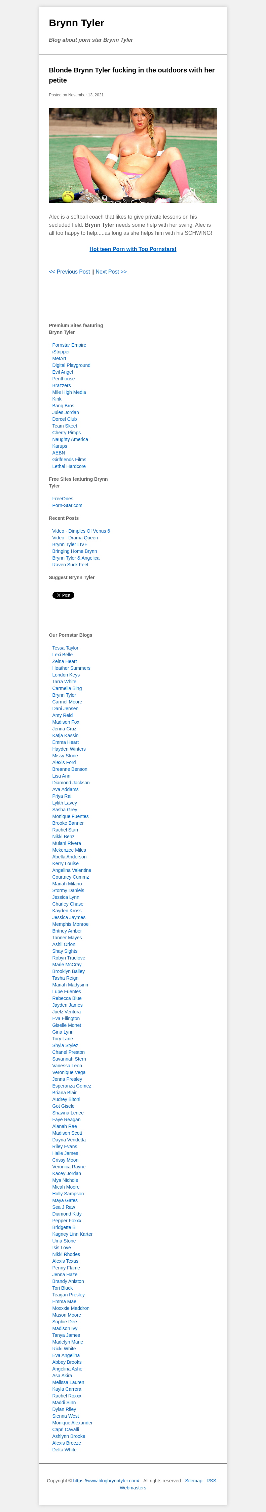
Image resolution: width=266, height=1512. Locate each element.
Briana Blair (64, 1092)
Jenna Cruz (64, 728)
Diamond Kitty (67, 1214)
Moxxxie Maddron (71, 1308)
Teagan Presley (68, 1294)
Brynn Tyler (77, 22)
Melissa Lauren (68, 1382)
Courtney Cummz (70, 877)
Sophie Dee (64, 1321)
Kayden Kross (67, 910)
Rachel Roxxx (66, 1395)
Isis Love (61, 1247)
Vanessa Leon (67, 1065)
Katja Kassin (65, 735)
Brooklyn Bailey (68, 971)
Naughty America (70, 439)
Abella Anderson (69, 856)
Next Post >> (111, 272)
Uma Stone (64, 1240)
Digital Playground (71, 365)
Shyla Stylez (65, 1045)
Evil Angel (62, 372)
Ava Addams (65, 789)
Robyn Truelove (68, 957)
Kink (57, 399)
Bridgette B (64, 1227)
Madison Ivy (65, 1328)
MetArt (59, 358)
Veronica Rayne (69, 1166)
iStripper (61, 351)
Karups (59, 446)
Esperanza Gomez (71, 1086)
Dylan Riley (64, 1409)
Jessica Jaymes (69, 917)
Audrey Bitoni (66, 1099)
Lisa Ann (61, 776)
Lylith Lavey (64, 803)
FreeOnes (62, 498)
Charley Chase (68, 904)
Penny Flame (66, 1267)
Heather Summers (71, 668)
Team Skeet (64, 426)
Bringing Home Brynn (74, 551)
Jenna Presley (67, 1079)
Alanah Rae (64, 1126)
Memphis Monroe (70, 924)
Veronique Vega (69, 1072)
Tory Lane (62, 1038)
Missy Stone (65, 755)
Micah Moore (66, 1187)
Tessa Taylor (65, 648)
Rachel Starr (65, 829)
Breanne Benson (69, 769)
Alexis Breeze (66, 1443)
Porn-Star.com (67, 505)
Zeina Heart (64, 661)
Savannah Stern (69, 1059)
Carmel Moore (67, 701)
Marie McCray (67, 964)
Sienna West (65, 1416)
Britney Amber (67, 931)
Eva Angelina (66, 1355)
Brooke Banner (68, 823)
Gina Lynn (63, 1032)
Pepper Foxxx (66, 1220)
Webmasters (133, 1487)
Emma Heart (65, 742)
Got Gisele (63, 1106)
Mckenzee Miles (69, 850)
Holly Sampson (68, 1193)
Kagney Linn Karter (72, 1234)
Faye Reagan (66, 1119)
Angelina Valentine (71, 870)
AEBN (58, 452)
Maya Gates (65, 1200)
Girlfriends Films (69, 459)
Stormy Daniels (68, 890)
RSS (211, 1480)
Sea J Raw (63, 1207)
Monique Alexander (72, 1422)
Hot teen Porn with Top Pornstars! (132, 249)
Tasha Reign (65, 978)
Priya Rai (62, 796)
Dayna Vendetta (69, 1139)
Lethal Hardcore (69, 466)
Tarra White (64, 681)
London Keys (66, 675)
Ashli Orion (63, 944)
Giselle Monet (66, 1025)
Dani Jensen (65, 708)
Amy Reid (62, 715)
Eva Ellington (66, 1018)
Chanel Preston (68, 1052)
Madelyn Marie (67, 1342)
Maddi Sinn (64, 1402)
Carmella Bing (67, 688)
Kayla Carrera (66, 1389)
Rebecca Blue (67, 998)
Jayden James (67, 1005)
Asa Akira (62, 1375)
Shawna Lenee (68, 1112)
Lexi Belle (62, 654)
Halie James (65, 1153)
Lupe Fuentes (66, 991)
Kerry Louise (65, 863)
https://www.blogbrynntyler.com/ (106, 1480)
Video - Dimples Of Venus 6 (81, 531)
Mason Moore (66, 1315)
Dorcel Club (64, 419)
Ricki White (64, 1348)
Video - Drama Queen (75, 537)
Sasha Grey (64, 809)
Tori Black (62, 1288)
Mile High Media (69, 392)
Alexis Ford (64, 762)
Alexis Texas (65, 1261)
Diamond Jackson (71, 782)
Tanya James (66, 1335)
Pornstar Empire (69, 345)
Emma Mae (64, 1301)
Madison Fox (65, 722)
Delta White (64, 1449)
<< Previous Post (69, 272)
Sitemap (193, 1480)
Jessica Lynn (65, 897)
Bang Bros (63, 405)
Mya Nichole (65, 1180)
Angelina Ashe (67, 1369)
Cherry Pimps (66, 432)
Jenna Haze (65, 1274)
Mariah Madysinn (70, 984)
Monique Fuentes (70, 816)
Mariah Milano (67, 883)
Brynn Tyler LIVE (70, 544)
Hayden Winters (69, 749)
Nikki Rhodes (66, 1254)
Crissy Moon (65, 1160)
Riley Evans (64, 1146)
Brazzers (61, 385)
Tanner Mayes (67, 937)
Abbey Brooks (67, 1362)
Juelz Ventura (66, 1011)
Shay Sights (65, 951)
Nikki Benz (63, 836)
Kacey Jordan (66, 1173)
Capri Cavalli (65, 1429)
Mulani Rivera (66, 843)
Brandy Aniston (68, 1281)
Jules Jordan (65, 412)
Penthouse (63, 378)
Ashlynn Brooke (68, 1436)
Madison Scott (67, 1133)
